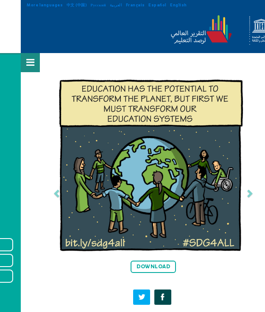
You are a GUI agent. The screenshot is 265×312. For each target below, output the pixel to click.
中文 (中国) (56, 5)
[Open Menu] (10, 62)
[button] (36, 193)
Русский (78, 5)
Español (137, 5)
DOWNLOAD (132, 267)
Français (114, 5)
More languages (24, 5)
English (157, 5)
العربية (95, 5)
